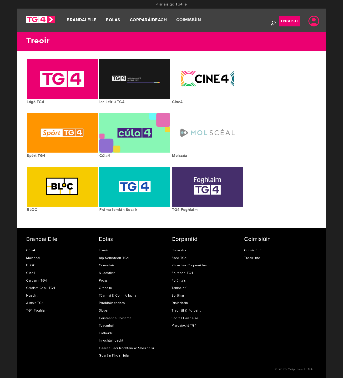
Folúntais (179, 280)
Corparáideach (148, 20)
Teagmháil (107, 325)
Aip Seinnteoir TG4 (114, 257)
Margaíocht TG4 (184, 325)
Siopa (103, 310)
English (289, 21)
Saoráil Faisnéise (185, 318)
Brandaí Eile (81, 20)
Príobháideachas (112, 302)
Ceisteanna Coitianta (115, 318)
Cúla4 (30, 250)
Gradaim (105, 287)
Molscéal (33, 257)
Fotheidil (106, 333)
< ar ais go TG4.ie (171, 4)
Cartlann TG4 (36, 280)
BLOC (30, 265)
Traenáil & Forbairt (186, 310)
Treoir (103, 250)
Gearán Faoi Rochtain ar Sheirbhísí (126, 348)
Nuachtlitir (107, 272)
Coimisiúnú (253, 250)
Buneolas (179, 250)
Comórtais (107, 265)
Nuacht (31, 295)
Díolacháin (180, 302)
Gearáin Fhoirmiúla (114, 355)
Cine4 (30, 272)
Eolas (113, 20)
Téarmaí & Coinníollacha (117, 295)
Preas (103, 280)
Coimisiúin (188, 20)
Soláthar (178, 295)
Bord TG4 (179, 257)
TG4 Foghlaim (37, 310)
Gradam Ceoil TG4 (40, 287)
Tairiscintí (179, 287)
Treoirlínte (252, 257)
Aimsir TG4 (35, 302)
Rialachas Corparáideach (191, 265)
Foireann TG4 (182, 272)
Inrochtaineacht (111, 340)
